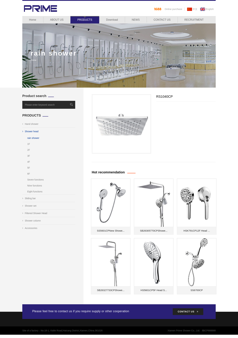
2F (28, 150)
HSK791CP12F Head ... (196, 230)
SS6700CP (197, 290)
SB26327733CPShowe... (110, 290)
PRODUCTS (84, 19)
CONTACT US (162, 19)
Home (32, 19)
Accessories (29, 228)
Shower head (30, 131)
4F (28, 161)
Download (112, 19)
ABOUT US (57, 19)
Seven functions (35, 179)
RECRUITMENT (194, 19)
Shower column (31, 220)
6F (28, 173)
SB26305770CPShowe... (153, 230)
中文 (192, 9)
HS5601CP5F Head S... (153, 290)
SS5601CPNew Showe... (111, 230)
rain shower (33, 138)
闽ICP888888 (209, 330)
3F (28, 156)
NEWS (136, 19)
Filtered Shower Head (34, 213)
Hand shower (30, 124)
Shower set (29, 205)
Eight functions (34, 191)
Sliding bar (29, 198)
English (207, 9)
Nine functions (34, 185)
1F (28, 144)
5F (28, 167)
